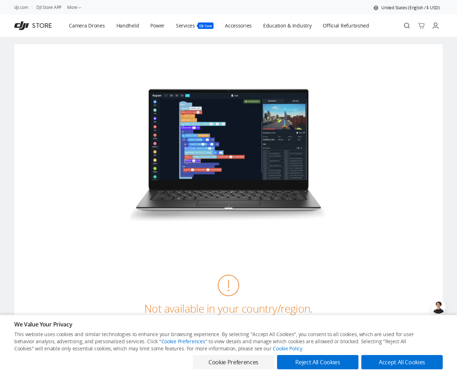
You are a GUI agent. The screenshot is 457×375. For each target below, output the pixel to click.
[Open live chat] (438, 306)
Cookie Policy (287, 348)
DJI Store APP (48, 7)
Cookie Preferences (183, 341)
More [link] (74, 7)
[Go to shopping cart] (421, 26)
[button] (407, 8)
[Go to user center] (435, 26)
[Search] (407, 26)
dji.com (21, 7)
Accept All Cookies (402, 362)
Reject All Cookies (317, 362)
